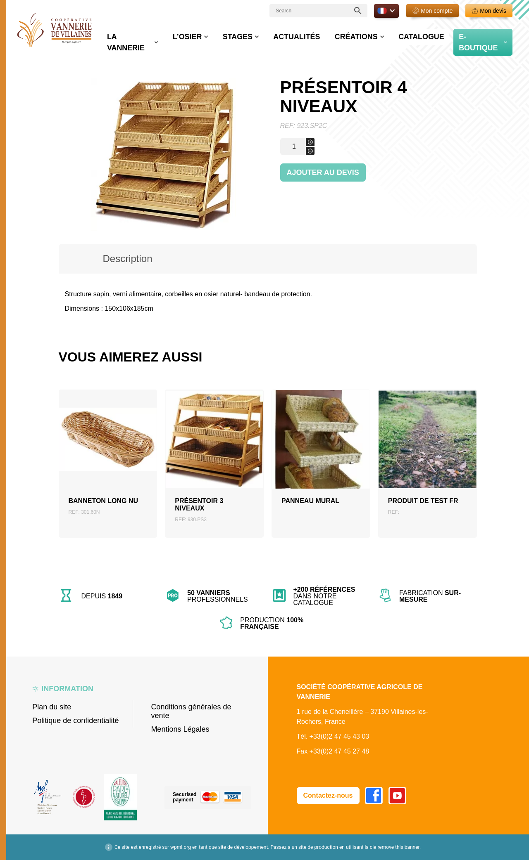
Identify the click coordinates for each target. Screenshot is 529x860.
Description (127, 258)
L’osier (243, 34)
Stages (283, 34)
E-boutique (482, 34)
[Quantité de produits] (297, 146)
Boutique (96, 53)
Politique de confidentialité (75, 720)
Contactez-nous (328, 795)
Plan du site (51, 707)
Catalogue (433, 34)
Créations (380, 34)
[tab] (128, 259)
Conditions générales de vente (191, 711)
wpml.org (180, 847)
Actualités (332, 34)
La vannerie (193, 34)
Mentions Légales (180, 729)
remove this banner (398, 847)
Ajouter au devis (323, 172)
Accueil (69, 53)
